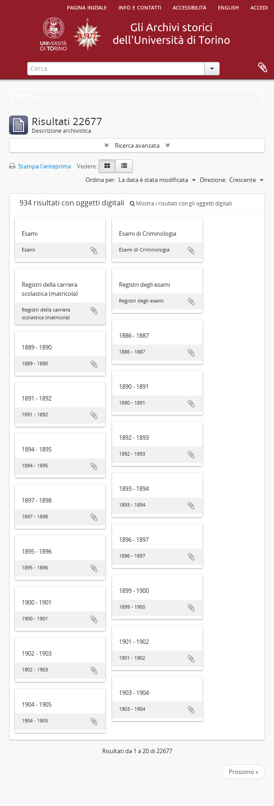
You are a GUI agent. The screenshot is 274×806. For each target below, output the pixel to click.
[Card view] (107, 166)
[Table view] (124, 166)
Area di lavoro (262, 67)
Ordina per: (100, 180)
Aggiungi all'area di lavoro (94, 250)
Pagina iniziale (87, 7)
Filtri (27, 97)
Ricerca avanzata (137, 145)
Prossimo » (243, 772)
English (228, 7)
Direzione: (213, 180)
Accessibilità (189, 7)
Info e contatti (139, 7)
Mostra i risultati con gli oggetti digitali (181, 203)
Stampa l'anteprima (40, 166)
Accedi (259, 7)
